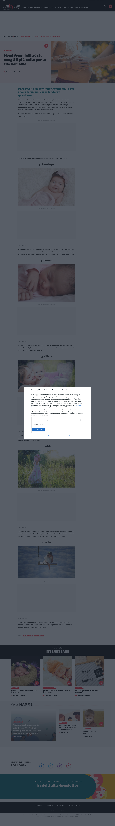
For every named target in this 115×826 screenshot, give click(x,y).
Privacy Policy (67, 436)
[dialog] (57, 413)
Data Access (57, 436)
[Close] (87, 390)
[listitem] (57, 420)
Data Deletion (47, 436)
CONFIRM (40, 429)
